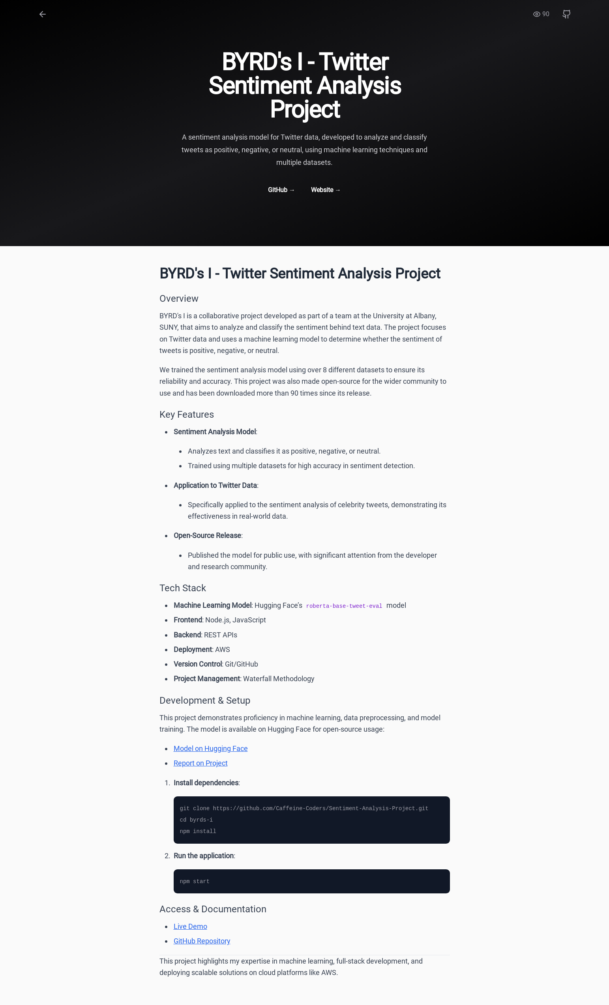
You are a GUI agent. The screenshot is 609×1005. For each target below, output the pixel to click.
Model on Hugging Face (211, 748)
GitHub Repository (202, 941)
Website (326, 190)
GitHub (281, 190)
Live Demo (190, 926)
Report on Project (201, 763)
